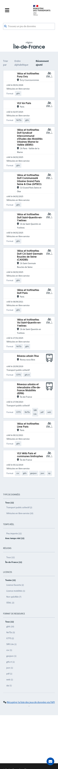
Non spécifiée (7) (13, 596)
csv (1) (9, 650)
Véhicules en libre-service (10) (19, 513)
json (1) (9, 667)
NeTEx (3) (10, 632)
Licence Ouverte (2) (15, 585)
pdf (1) (9, 673)
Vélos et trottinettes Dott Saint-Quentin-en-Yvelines (29, 217)
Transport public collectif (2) (19, 507)
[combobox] (29, 26)
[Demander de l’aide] (50, 761)
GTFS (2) (10, 638)
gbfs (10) (10, 626)
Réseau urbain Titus (28, 356)
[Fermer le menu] (17, 10)
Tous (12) (10, 557)
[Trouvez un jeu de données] (29, 26)
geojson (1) (11, 656)
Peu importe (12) (14, 533)
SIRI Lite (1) (11, 644)
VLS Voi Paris (24, 103)
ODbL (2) (10, 602)
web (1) (9, 679)
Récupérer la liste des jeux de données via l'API (31, 702)
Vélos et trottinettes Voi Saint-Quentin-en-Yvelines (29, 323)
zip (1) (9, 685)
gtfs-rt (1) (10, 661)
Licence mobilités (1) (15, 590)
